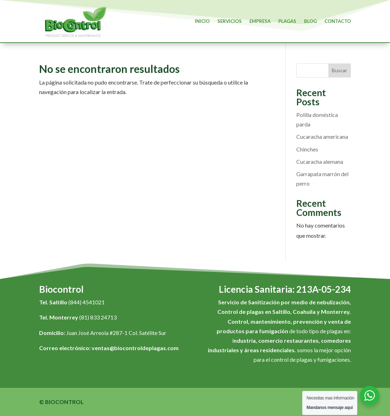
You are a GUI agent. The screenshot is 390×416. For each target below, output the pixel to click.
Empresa (260, 21)
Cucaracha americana (322, 136)
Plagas (287, 21)
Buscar (339, 70)
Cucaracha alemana (319, 161)
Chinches (307, 149)
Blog (310, 21)
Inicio (202, 21)
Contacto (337, 21)
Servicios (229, 21)
